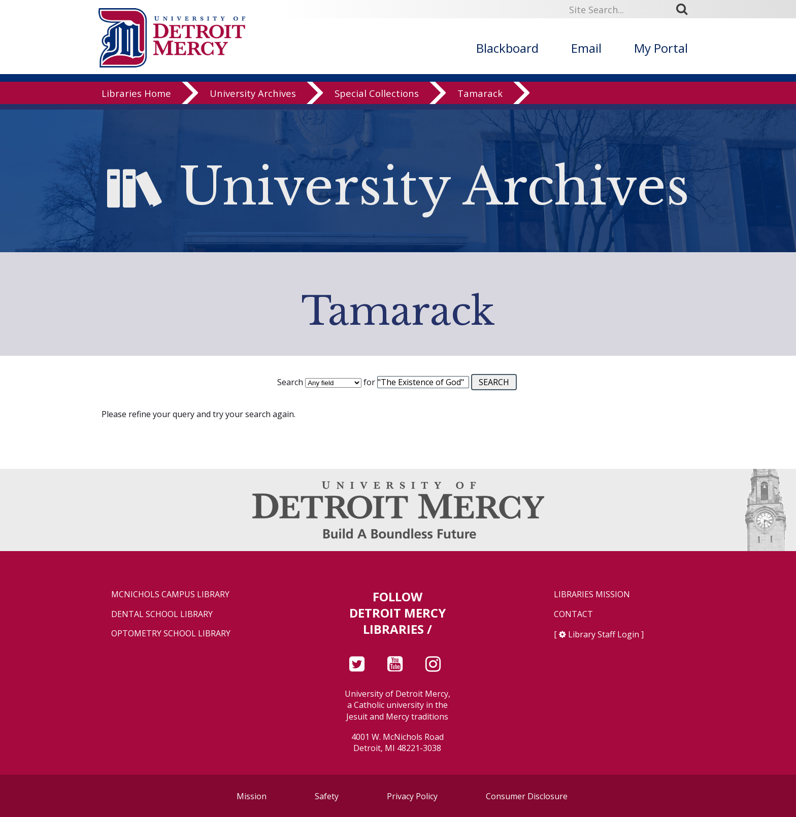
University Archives (253, 98)
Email (586, 48)
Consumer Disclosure (527, 796)
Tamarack (480, 98)
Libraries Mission (592, 594)
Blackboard (507, 48)
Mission (252, 796)
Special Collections (377, 98)
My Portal (661, 48)
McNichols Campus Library (170, 594)
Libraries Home (136, 98)
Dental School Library (162, 614)
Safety (327, 796)
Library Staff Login (603, 634)
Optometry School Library (170, 633)
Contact (573, 614)
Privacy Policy (412, 796)
